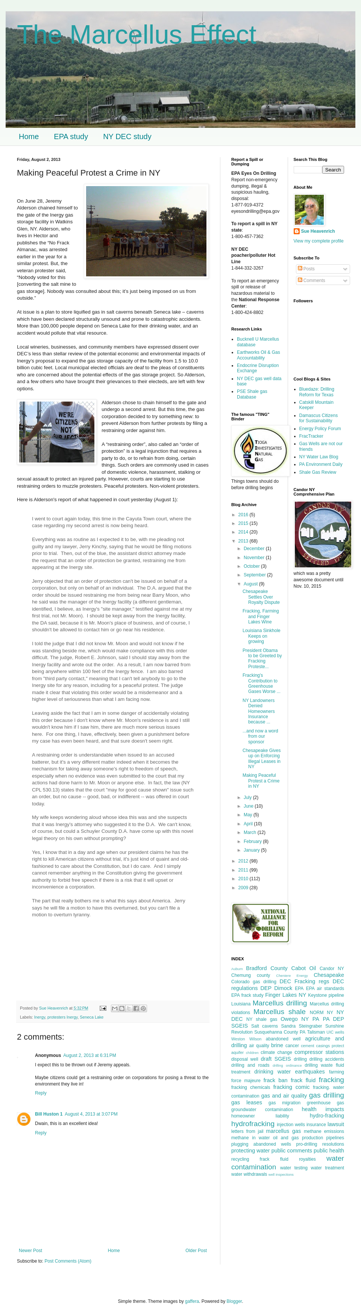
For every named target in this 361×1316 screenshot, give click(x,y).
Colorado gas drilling (253, 981)
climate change (276, 1052)
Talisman (316, 1032)
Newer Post (30, 1250)
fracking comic (291, 1087)
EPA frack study (247, 995)
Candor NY (332, 968)
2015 (244, 523)
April (249, 823)
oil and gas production (298, 1137)
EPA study (71, 136)
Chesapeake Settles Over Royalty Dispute (261, 597)
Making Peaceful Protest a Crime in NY (261, 781)
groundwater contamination (262, 1109)
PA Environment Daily (321, 464)
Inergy (39, 1017)
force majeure (246, 1080)
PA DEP (333, 1019)
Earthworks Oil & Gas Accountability (258, 355)
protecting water (250, 1151)
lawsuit (336, 1124)
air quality (259, 1045)
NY (330, 1012)
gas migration (284, 1102)
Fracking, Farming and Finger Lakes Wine (261, 616)
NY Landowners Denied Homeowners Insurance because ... (259, 711)
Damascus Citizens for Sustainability (318, 418)
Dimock (283, 988)
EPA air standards (325, 988)
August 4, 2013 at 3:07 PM (91, 1114)
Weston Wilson (246, 1039)
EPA (299, 988)
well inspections (281, 1174)
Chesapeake (329, 975)
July (248, 797)
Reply (41, 1093)
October (252, 566)
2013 (244, 541)
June (249, 806)
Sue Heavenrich (318, 231)
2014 (244, 532)
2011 (244, 870)
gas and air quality (284, 1096)
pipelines (335, 1137)
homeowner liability (260, 1116)
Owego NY (295, 1019)
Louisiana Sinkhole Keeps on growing (262, 636)
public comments (292, 1151)
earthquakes (310, 1072)
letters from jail (247, 1131)
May (248, 814)
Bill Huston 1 (48, 1114)
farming (336, 1072)
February (253, 841)
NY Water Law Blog (318, 456)
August (251, 584)
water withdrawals (249, 1174)
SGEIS (239, 1026)
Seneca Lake (91, 1017)
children (252, 1053)
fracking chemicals (250, 1087)
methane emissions (324, 1131)
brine (277, 1045)
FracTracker (311, 436)
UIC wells (335, 1032)
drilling (300, 1059)
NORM (317, 1012)
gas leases (246, 1102)
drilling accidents (326, 1059)
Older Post (196, 1250)
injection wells (291, 1124)
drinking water (272, 1072)
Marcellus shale (279, 1012)
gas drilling (326, 1095)
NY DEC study (127, 136)
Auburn (237, 969)
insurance (316, 1124)
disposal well (244, 1059)
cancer (292, 1045)
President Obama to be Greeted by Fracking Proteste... (262, 658)
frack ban (276, 1080)
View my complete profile (319, 241)
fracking (331, 1080)
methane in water (250, 1137)
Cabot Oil (303, 968)
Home (29, 136)
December (255, 548)
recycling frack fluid (259, 1159)
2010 (244, 878)
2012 (244, 861)
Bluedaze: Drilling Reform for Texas (316, 392)
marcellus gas (283, 1131)
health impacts (323, 1109)
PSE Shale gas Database (252, 394)
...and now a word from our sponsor (260, 736)
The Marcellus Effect (136, 34)
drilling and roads (250, 1065)
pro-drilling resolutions (320, 1144)
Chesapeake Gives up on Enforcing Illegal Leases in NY (262, 758)
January (252, 850)
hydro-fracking (327, 1116)
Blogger (234, 1301)
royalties (307, 1159)
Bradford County (267, 968)
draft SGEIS (276, 1059)
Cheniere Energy (292, 975)
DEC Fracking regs (304, 981)
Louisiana (240, 1004)
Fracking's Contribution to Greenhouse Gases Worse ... (262, 683)
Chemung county (250, 975)
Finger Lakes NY (285, 995)
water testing (294, 1167)
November (255, 557)
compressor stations (319, 1052)
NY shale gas (261, 1019)
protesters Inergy (62, 1017)
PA (315, 1019)
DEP (266, 988)
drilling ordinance (287, 1065)
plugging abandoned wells (261, 1144)
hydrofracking (253, 1124)
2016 (244, 514)
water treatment (327, 1167)
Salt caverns (264, 1026)
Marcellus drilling (280, 1003)
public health (329, 1151)
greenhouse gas (325, 1102)
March (251, 832)
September (255, 575)
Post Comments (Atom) (67, 1261)
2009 (244, 887)
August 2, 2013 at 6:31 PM (89, 1055)
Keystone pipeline (326, 995)
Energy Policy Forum (320, 428)
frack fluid (303, 1080)
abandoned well (283, 1039)
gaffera (192, 1301)
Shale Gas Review (318, 472)
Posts (306, 268)
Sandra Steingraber (301, 1026)
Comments (311, 280)
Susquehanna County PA (279, 1032)
